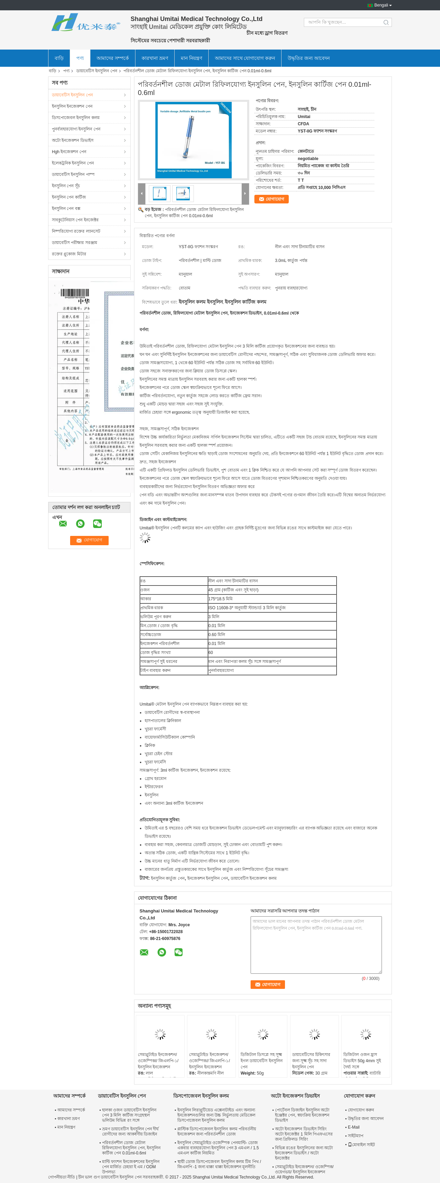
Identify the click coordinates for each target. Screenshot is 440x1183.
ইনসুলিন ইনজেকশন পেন (72, 106)
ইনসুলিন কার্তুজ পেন (168, 878)
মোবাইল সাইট (361, 1144)
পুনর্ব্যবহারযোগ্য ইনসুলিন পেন (76, 129)
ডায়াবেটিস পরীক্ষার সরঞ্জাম (74, 242)
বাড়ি (59, 58)
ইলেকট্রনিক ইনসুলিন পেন (73, 163)
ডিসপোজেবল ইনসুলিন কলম (76, 117)
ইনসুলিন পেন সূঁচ (66, 185)
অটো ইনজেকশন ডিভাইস (73, 140)
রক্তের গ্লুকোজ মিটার (69, 254)
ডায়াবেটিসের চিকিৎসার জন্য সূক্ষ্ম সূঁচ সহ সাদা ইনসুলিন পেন (311, 1060)
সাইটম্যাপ (355, 1135)
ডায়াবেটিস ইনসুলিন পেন (96, 70)
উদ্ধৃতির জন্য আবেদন (309, 58)
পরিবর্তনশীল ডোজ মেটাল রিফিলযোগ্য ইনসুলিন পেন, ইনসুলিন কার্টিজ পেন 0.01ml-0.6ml (131, 1147)
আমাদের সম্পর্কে (113, 58)
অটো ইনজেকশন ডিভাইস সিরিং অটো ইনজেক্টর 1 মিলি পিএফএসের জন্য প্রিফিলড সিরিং (304, 1134)
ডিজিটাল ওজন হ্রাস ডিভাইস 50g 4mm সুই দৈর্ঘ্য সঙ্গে (362, 1060)
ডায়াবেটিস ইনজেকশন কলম (254, 878)
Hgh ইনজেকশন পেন (69, 151)
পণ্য (80, 58)
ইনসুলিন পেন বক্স (66, 208)
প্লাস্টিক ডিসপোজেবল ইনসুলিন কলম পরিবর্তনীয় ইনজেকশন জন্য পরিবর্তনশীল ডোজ (216, 1132)
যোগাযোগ (275, 199)
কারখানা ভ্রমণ (155, 58)
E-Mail (354, 1127)
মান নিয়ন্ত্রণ (191, 58)
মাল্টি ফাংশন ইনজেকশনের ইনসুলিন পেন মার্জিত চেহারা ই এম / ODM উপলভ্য (131, 1166)
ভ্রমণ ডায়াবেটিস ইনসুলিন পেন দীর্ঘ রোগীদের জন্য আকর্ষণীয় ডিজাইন (130, 1132)
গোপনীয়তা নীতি (61, 1177)
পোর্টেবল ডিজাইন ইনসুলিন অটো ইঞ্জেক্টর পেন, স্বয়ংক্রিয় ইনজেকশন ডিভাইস (302, 1115)
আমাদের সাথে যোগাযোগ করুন (245, 58)
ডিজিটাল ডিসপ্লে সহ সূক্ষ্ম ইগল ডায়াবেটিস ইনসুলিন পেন (262, 1060)
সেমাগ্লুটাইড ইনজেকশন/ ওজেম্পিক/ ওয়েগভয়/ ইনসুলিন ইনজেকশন (304, 1169)
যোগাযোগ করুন (361, 1110)
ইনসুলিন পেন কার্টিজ (69, 197)
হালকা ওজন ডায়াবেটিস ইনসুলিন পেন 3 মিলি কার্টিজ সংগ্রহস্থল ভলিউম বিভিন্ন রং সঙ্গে (129, 1115)
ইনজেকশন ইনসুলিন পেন (207, 878)
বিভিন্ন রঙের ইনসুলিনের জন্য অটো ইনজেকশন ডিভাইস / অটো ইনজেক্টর (304, 1153)
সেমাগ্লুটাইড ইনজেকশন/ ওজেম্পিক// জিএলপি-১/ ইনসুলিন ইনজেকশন (158, 1060)
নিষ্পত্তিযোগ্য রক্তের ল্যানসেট (76, 231)
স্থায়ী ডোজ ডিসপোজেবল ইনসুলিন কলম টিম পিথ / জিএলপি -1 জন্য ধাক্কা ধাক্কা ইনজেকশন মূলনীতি (219, 1164)
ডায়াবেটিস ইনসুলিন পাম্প (73, 174)
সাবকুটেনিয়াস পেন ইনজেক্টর (75, 220)
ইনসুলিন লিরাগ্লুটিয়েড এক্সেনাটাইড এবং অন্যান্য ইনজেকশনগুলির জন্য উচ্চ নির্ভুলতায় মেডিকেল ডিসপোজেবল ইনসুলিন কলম (216, 1115)
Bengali (381, 5)
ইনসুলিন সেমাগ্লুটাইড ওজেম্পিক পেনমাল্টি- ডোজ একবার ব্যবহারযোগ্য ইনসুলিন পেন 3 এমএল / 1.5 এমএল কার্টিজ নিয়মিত (218, 1147)
